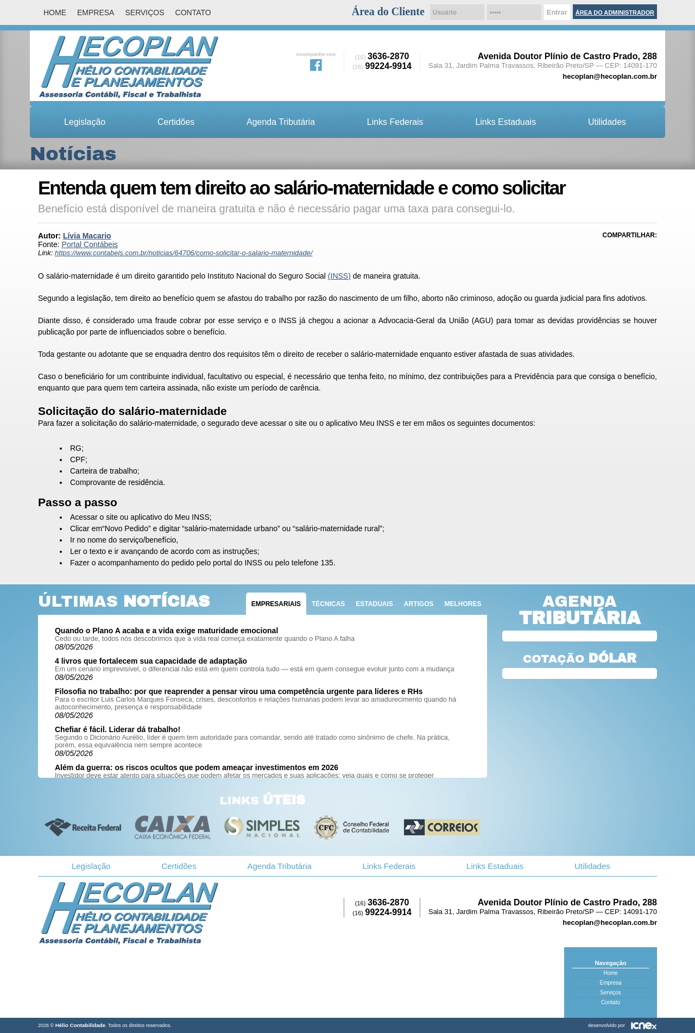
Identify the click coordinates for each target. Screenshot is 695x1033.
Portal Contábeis (90, 244)
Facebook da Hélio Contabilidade (316, 64)
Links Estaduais (505, 122)
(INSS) (339, 276)
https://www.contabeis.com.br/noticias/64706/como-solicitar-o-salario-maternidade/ (183, 253)
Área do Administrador (615, 12)
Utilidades (607, 122)
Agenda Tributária (281, 122)
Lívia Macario (87, 235)
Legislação (84, 122)
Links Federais (395, 122)
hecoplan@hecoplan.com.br (610, 76)
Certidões (175, 122)
